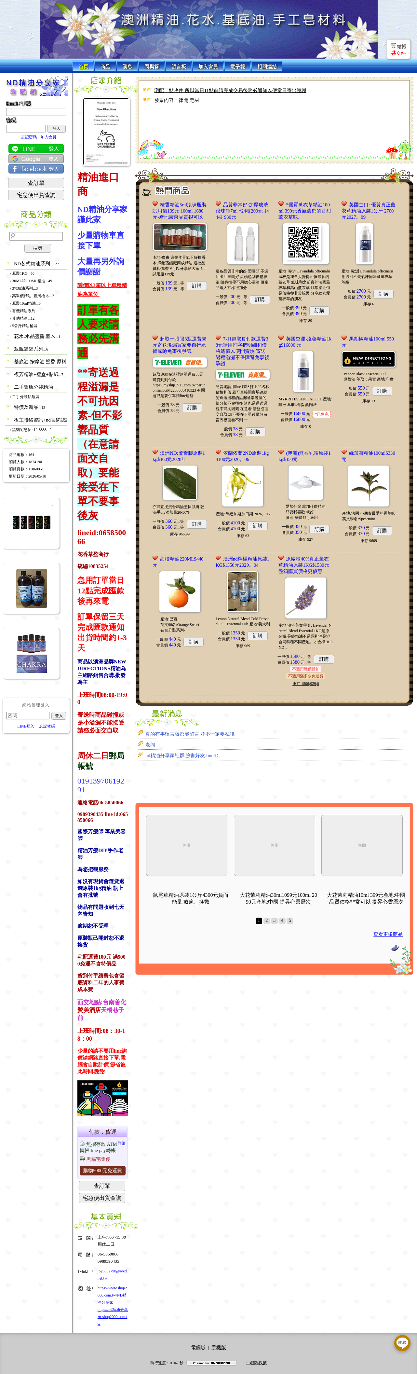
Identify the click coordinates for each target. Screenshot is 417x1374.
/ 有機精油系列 (22, 311)
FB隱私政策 (256, 1363)
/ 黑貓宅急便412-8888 (30, 429)
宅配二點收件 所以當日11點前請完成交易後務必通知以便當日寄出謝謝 (230, 90)
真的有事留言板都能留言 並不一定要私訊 (190, 734)
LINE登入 (25, 726)
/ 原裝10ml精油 (25, 303)
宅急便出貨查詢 (36, 195)
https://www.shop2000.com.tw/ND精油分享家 (112, 1295)
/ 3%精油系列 (24, 288)
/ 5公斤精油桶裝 (23, 326)
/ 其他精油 (22, 318)
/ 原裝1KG (22, 273)
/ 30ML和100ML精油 (31, 281)
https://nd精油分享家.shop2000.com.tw (113, 1316)
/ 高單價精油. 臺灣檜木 (32, 296)
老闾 (150, 744)
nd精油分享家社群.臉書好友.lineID (181, 755)
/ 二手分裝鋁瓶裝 (24, 397)
